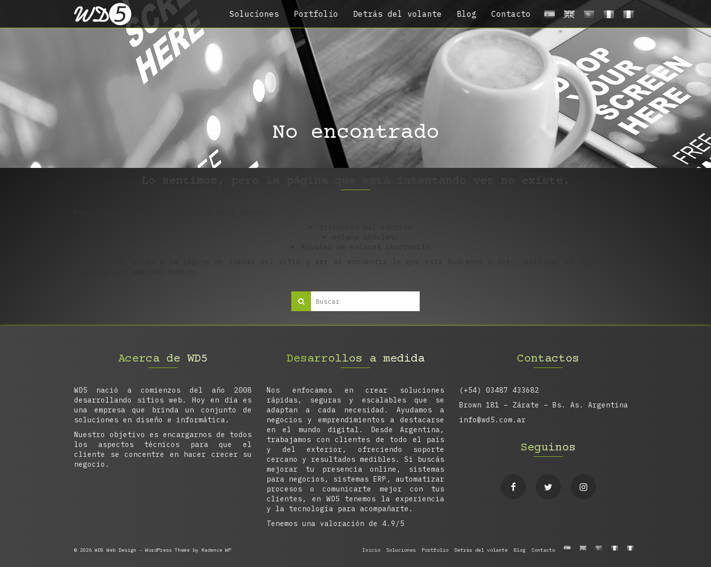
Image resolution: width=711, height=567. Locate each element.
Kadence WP (216, 550)
